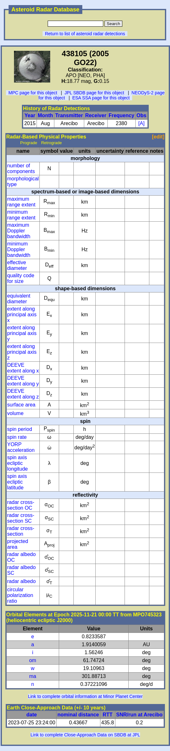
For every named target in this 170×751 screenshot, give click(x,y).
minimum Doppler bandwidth (19, 249)
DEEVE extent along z (23, 393)
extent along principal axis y (22, 333)
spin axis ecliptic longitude (17, 463)
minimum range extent (21, 214)
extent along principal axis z (22, 352)
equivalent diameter (19, 298)
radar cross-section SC (20, 518)
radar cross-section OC (20, 505)
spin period (19, 429)
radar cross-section (20, 531)
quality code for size (20, 278)
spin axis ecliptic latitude (17, 481)
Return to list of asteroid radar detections (85, 33)
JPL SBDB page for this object (94, 92)
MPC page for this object (33, 92)
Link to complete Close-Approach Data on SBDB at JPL (85, 734)
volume (15, 413)
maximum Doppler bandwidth (19, 230)
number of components (21, 168)
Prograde (28, 142)
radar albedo (21, 581)
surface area (21, 404)
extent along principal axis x (22, 314)
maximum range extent (21, 201)
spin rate (17, 437)
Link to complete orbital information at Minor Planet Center (85, 696)
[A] (141, 123)
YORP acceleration (21, 447)
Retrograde (51, 142)
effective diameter (17, 265)
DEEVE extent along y (23, 380)
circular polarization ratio (20, 595)
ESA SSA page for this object (101, 97)
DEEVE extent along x (23, 367)
